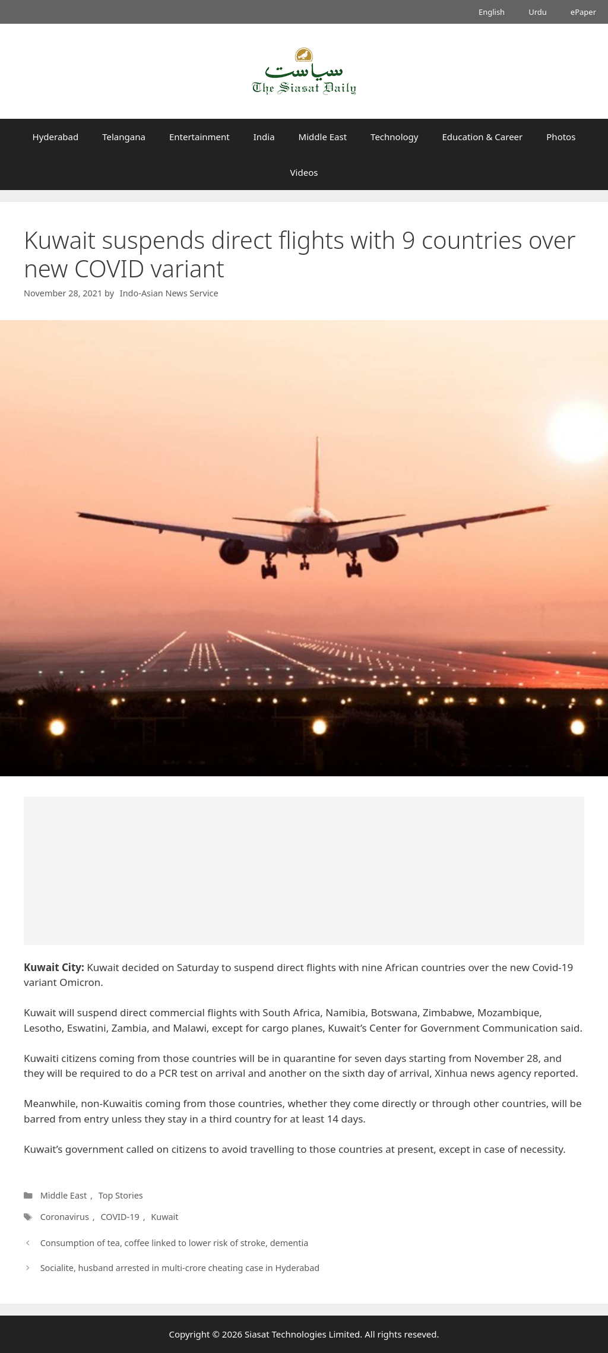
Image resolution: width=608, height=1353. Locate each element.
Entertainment (199, 137)
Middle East (323, 137)
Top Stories (121, 1195)
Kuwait (164, 1216)
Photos (560, 137)
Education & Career (482, 137)
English (492, 12)
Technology (394, 137)
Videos (304, 172)
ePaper (583, 12)
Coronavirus (64, 1216)
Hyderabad (56, 137)
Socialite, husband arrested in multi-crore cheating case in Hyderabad (180, 1267)
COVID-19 (119, 1216)
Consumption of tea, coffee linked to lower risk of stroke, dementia (174, 1242)
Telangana (123, 137)
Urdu (537, 12)
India (264, 137)
